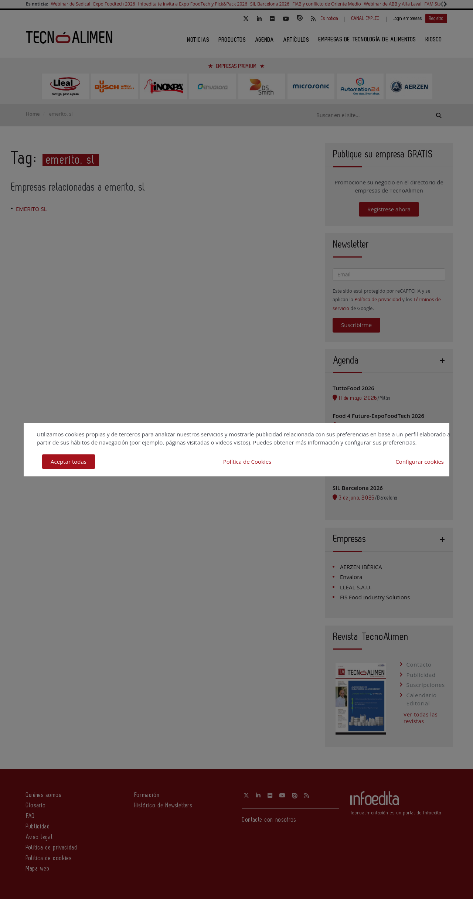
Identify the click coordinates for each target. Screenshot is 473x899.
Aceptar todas (68, 461)
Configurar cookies (419, 461)
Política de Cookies (247, 461)
